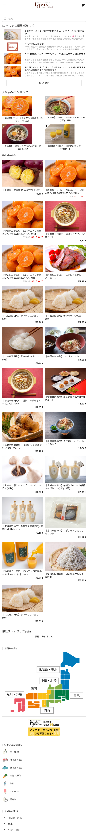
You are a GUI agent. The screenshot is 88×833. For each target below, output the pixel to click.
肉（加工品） (16, 759)
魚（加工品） (16, 767)
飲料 (12, 783)
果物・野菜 (15, 775)
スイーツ (14, 791)
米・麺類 (14, 752)
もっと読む (44, 83)
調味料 (13, 799)
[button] (3, 12)
